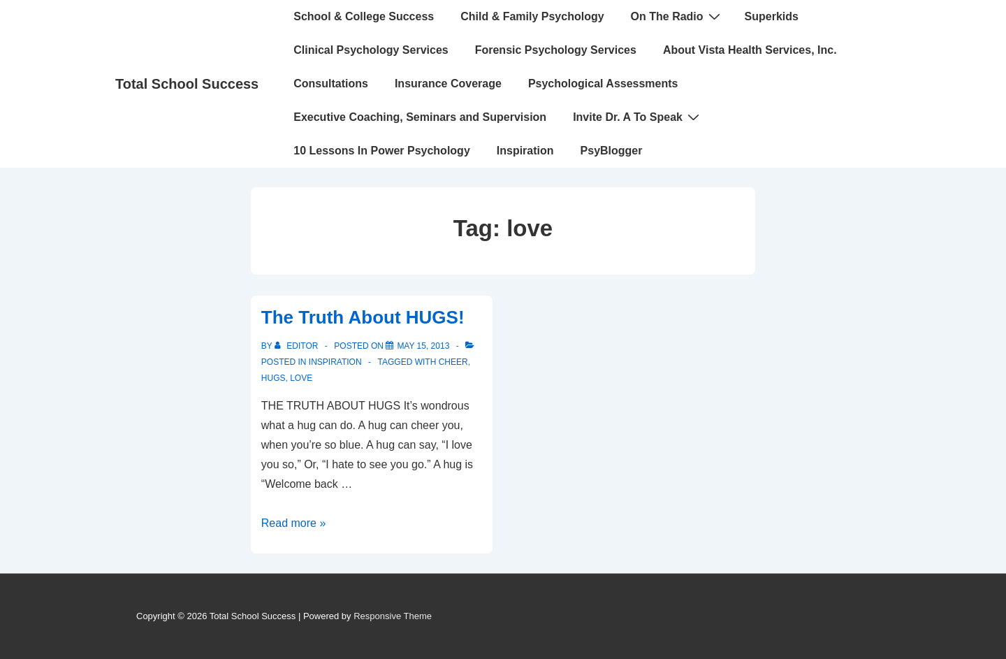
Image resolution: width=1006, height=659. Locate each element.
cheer (453, 362)
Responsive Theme (392, 616)
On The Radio (677, 16)
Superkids (772, 16)
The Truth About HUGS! (363, 317)
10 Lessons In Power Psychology (381, 151)
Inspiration (525, 151)
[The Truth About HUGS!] (423, 346)
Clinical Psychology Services (370, 50)
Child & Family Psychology (532, 16)
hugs (273, 378)
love (301, 378)
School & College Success (363, 16)
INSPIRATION (335, 362)
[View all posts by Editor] (298, 346)
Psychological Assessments (603, 83)
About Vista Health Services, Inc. (750, 50)
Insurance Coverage (448, 83)
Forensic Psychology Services (555, 50)
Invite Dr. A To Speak (638, 116)
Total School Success (186, 84)
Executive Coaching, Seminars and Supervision (419, 117)
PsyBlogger (612, 151)
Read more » (293, 523)
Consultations (330, 83)
